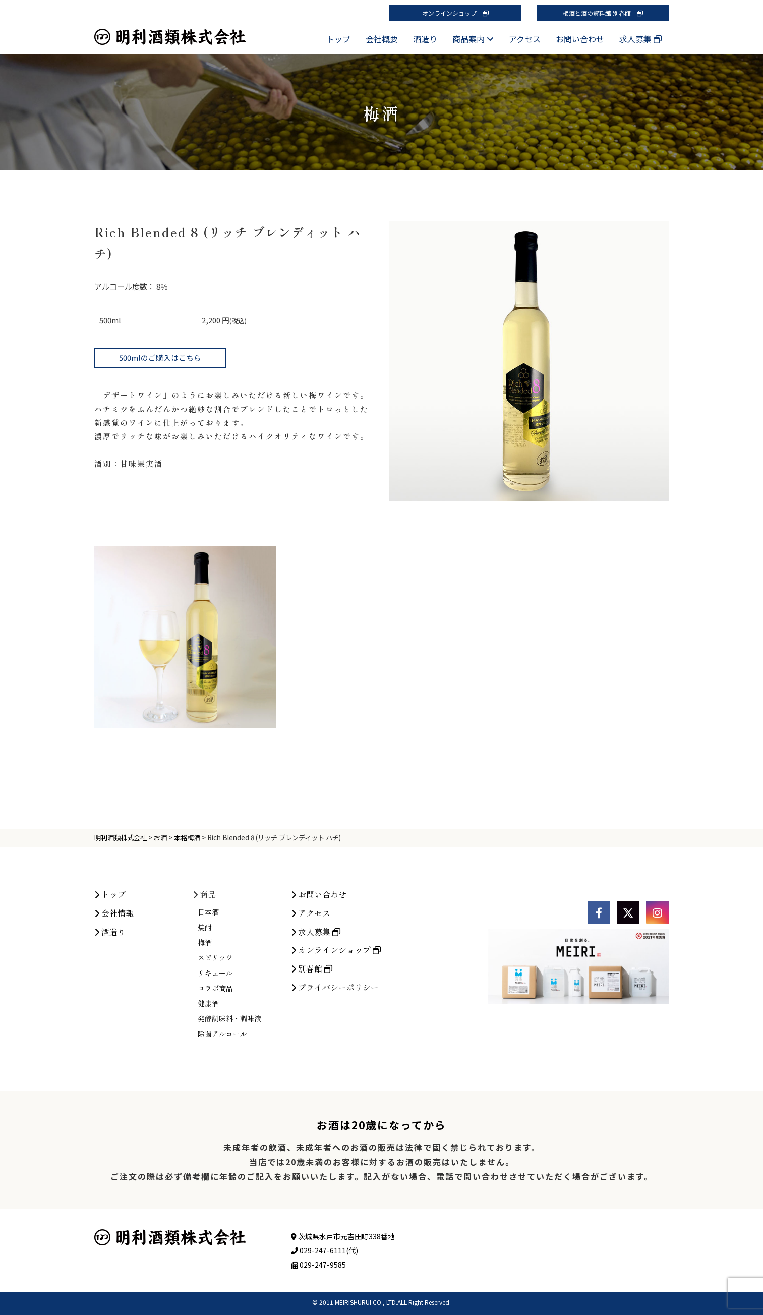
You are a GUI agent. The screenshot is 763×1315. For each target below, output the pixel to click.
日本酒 (208, 984)
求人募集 (640, 39)
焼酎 (205, 999)
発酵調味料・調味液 (229, 1090)
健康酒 (208, 1075)
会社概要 (382, 39)
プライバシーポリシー (335, 1059)
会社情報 (114, 985)
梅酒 (205, 1014)
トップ (338, 39)
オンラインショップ (455, 13)
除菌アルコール (222, 1106)
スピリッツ (215, 1029)
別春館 (311, 1041)
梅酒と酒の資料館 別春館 (603, 13)
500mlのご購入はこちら (160, 357)
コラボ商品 (215, 1060)
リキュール (215, 1045)
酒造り (425, 39)
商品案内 (473, 39)
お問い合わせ (580, 39)
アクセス (525, 39)
